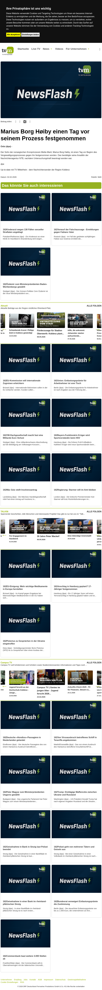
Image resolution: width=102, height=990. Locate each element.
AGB (40, 980)
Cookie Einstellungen (9, 982)
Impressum (48, 980)
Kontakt (33, 980)
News (46, 49)
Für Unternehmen (76, 49)
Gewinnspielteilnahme (77, 980)
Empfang (17, 980)
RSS (22, 982)
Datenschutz (60, 980)
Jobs (25, 980)
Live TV (35, 49)
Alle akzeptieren (13, 35)
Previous (4, 329)
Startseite (23, 49)
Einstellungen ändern (30, 35)
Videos (59, 49)
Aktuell (4, 306)
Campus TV (6, 663)
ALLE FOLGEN (94, 306)
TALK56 (4, 511)
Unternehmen (6, 980)
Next (97, 329)
